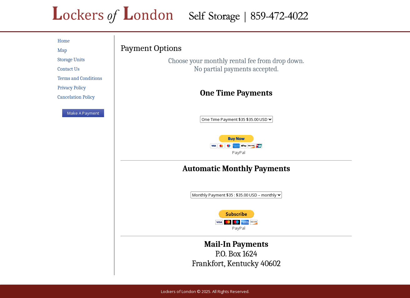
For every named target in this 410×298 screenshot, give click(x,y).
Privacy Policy (72, 88)
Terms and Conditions (80, 78)
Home (64, 41)
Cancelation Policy (76, 97)
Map (62, 50)
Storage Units (71, 59)
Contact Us (68, 69)
